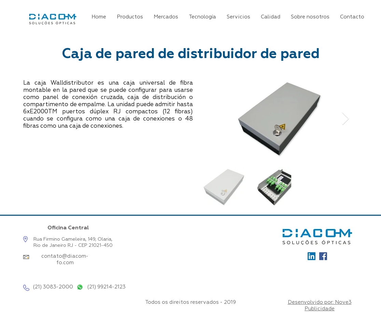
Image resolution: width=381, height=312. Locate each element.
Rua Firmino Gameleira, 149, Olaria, (72, 239)
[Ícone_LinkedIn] (311, 256)
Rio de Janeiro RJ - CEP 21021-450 (73, 245)
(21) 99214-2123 (106, 286)
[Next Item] (346, 119)
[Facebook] (323, 256)
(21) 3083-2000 (53, 286)
